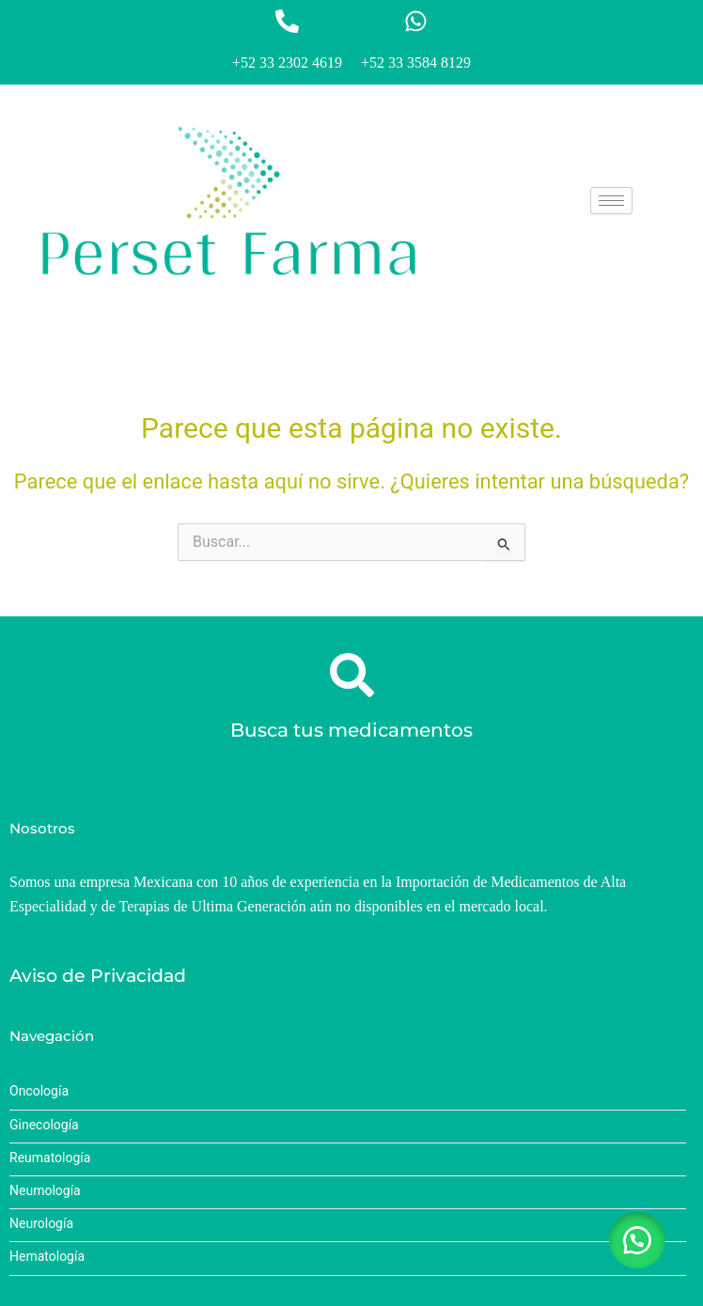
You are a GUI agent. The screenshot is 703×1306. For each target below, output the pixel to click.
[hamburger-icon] (611, 200)
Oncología (39, 1091)
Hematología (47, 1257)
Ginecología (44, 1125)
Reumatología (49, 1158)
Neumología (45, 1191)
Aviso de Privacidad (97, 976)
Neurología (41, 1224)
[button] (637, 1240)
